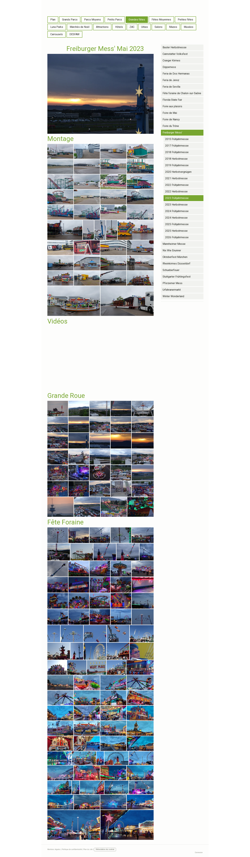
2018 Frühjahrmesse (177, 152)
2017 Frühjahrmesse (177, 145)
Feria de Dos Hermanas (176, 73)
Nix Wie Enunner (172, 250)
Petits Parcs (115, 19)
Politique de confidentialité (72, 849)
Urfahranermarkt (172, 289)
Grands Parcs (69, 19)
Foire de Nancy (171, 119)
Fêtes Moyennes (161, 19)
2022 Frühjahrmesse (177, 184)
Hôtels (119, 26)
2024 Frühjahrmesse (177, 211)
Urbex (144, 26)
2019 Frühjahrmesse (177, 165)
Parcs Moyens (92, 19)
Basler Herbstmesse (174, 47)
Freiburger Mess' (172, 132)
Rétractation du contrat (105, 849)
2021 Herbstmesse (176, 178)
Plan (52, 19)
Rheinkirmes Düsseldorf (176, 263)
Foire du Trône (171, 126)
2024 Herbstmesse (176, 217)
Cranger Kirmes (171, 60)
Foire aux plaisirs (172, 106)
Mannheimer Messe (174, 243)
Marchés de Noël (79, 26)
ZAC (132, 26)
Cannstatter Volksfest (175, 54)
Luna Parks (56, 26)
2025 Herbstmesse (176, 230)
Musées (188, 26)
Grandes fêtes (137, 19)
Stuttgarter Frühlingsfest (177, 276)
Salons (158, 26)
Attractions (102, 26)
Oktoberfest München (175, 257)
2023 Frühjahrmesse (177, 198)
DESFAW (74, 34)
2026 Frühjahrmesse (177, 237)
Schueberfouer (171, 270)
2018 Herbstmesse (176, 158)
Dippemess (169, 67)
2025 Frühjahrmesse (177, 224)
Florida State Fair (172, 99)
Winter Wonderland (173, 296)
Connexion (199, 852)
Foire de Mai (170, 112)
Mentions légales (53, 849)
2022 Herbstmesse (176, 191)
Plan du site (87, 849)
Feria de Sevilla (171, 86)
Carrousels (56, 34)
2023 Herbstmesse (176, 204)
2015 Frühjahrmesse (177, 139)
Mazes (173, 26)
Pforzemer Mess (172, 283)
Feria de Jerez (171, 80)
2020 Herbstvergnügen (178, 171)
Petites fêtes (185, 19)
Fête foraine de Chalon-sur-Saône (182, 93)
